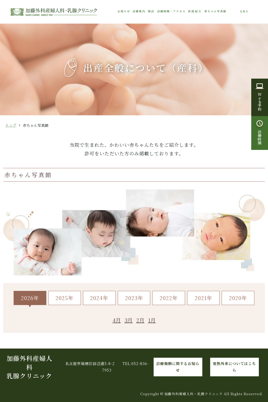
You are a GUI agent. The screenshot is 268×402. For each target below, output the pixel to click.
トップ (10, 125)
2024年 (99, 298)
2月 (140, 320)
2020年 (238, 298)
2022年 (169, 298)
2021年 (203, 298)
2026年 (30, 298)
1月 (152, 320)
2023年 (134, 298)
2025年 (64, 298)
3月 (129, 320)
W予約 (259, 102)
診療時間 (259, 137)
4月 (117, 320)
